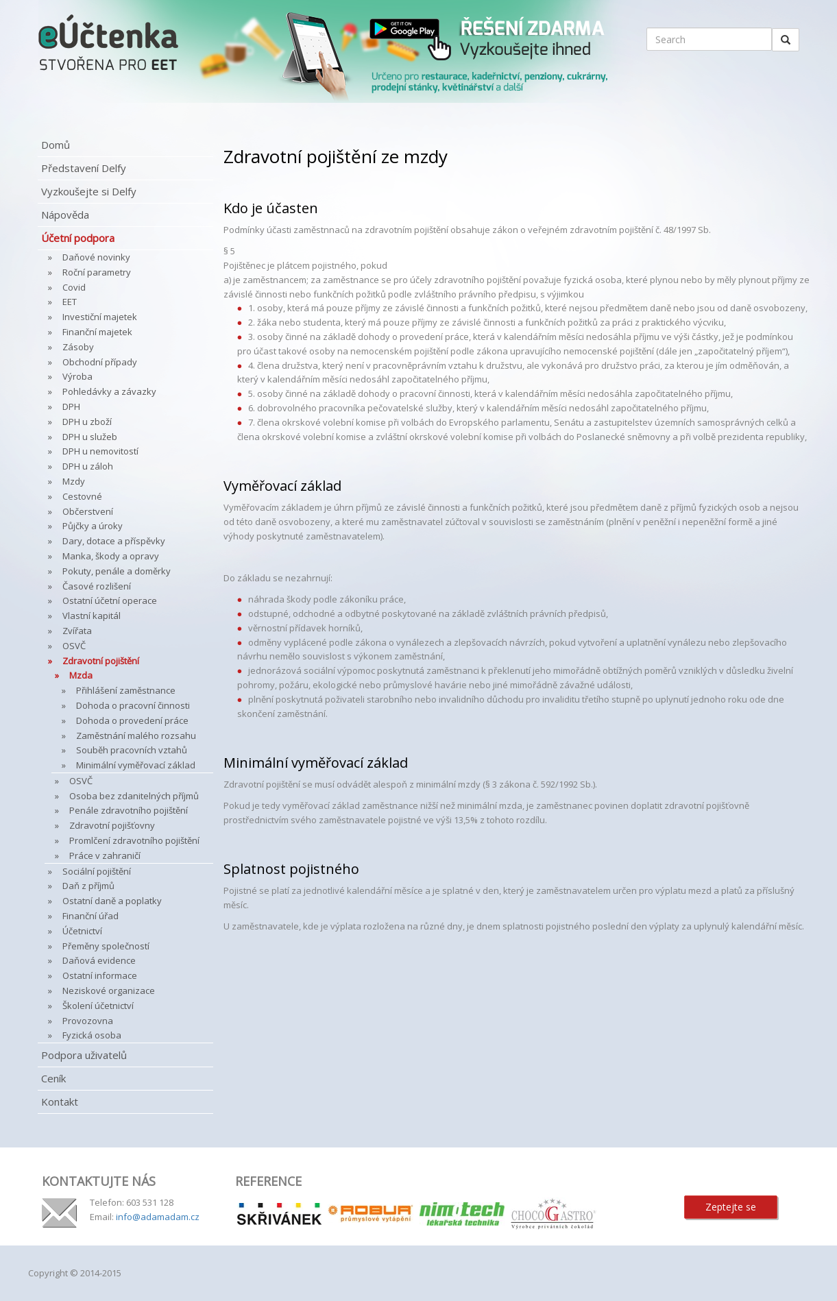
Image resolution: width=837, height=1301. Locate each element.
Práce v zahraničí (105, 855)
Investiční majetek (99, 317)
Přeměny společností (105, 946)
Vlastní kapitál (91, 615)
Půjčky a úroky (92, 526)
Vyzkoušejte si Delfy (88, 191)
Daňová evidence (99, 960)
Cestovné (82, 496)
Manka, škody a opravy (110, 556)
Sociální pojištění (96, 871)
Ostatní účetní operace (109, 600)
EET (69, 301)
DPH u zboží (87, 421)
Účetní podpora (77, 238)
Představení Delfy (83, 168)
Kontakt (59, 1101)
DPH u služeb (89, 436)
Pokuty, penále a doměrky (116, 571)
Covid (74, 287)
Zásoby (78, 347)
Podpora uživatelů (84, 1055)
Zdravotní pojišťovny (112, 825)
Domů (55, 144)
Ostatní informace (99, 975)
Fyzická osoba (91, 1035)
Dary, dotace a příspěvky (113, 541)
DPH (71, 406)
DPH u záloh (87, 466)
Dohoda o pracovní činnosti (133, 705)
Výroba (77, 376)
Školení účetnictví (98, 1005)
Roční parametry (96, 272)
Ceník (53, 1078)
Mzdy (73, 481)
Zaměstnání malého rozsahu (136, 735)
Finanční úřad (90, 916)
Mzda (81, 675)
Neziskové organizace (108, 990)
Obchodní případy (99, 362)
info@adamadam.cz (157, 1217)
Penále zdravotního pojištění (128, 810)
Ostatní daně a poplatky (112, 901)
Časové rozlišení (96, 586)
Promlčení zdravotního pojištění (134, 840)
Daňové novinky (96, 257)
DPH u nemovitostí (100, 451)
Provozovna (87, 1020)
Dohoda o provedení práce (132, 720)
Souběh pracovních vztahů (131, 750)
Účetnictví (82, 931)
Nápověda (65, 214)
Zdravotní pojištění (100, 661)
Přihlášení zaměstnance (125, 690)
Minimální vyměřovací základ (135, 765)
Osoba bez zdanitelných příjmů (134, 796)
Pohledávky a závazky (109, 391)
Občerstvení (87, 511)
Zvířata (77, 630)
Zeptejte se (730, 1206)
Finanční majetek (97, 332)
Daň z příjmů (88, 885)
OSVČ (74, 646)
